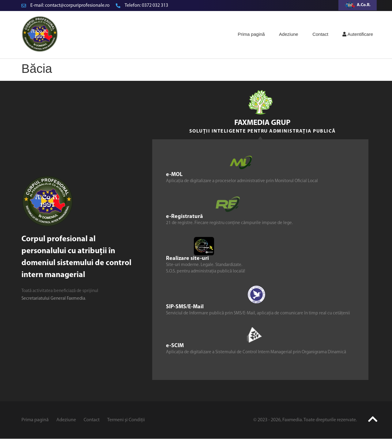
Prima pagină (251, 34)
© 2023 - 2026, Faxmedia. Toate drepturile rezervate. (305, 420)
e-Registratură (184, 217)
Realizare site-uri (187, 258)
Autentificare (357, 34)
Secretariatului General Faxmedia (53, 298)
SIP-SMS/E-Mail (185, 307)
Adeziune (288, 34)
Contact (320, 34)
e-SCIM (175, 346)
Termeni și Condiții (126, 420)
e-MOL (174, 175)
